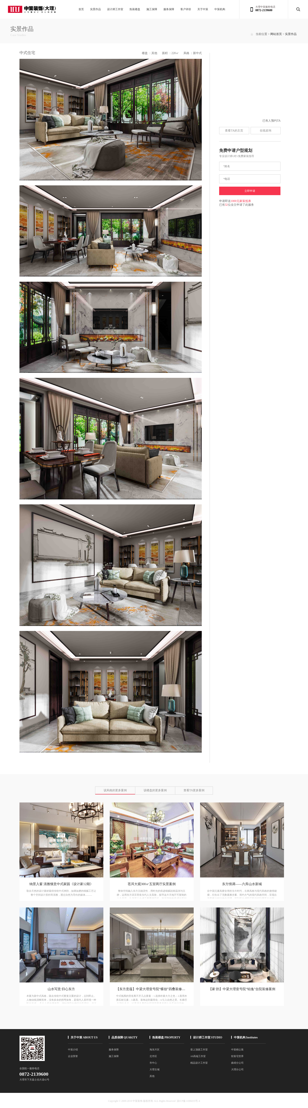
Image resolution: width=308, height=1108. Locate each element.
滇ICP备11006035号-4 (188, 1101)
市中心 (153, 1062)
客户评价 (185, 9)
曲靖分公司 (237, 1062)
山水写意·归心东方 (61, 989)
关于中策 (202, 9)
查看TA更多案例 (194, 790)
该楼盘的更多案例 (155, 790)
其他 (152, 1076)
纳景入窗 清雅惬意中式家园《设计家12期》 (61, 884)
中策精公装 (237, 1049)
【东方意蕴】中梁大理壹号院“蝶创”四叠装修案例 (152, 989)
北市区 (153, 1056)
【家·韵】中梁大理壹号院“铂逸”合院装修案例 (242, 989)
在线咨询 (265, 130)
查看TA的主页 (234, 130)
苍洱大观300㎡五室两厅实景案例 (152, 884)
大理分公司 (237, 1069)
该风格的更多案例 (115, 790)
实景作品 (95, 9)
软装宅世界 (237, 1056)
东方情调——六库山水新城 (242, 884)
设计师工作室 (115, 9)
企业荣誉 (73, 1056)
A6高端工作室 (198, 1056)
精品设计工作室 (199, 1062)
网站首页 (276, 34)
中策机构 (219, 9)
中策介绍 (73, 1049)
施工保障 (151, 9)
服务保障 (168, 9)
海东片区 (154, 1049)
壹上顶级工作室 (199, 1049)
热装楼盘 (134, 9)
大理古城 (154, 1069)
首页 (81, 9)
